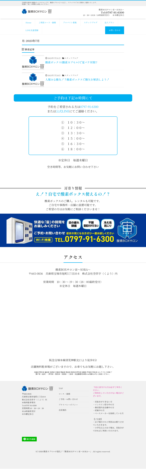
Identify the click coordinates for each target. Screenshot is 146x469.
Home (28, 22)
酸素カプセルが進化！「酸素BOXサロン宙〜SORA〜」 (67, 451)
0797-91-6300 (89, 107)
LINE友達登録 (31, 30)
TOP (61, 388)
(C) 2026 (39, 451)
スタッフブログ (90, 22)
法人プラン (109, 22)
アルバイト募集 (70, 22)
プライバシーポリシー (68, 405)
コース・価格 (64, 394)
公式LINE (62, 111)
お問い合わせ (114, 30)
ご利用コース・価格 (47, 22)
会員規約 (62, 410)
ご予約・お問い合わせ (68, 399)
